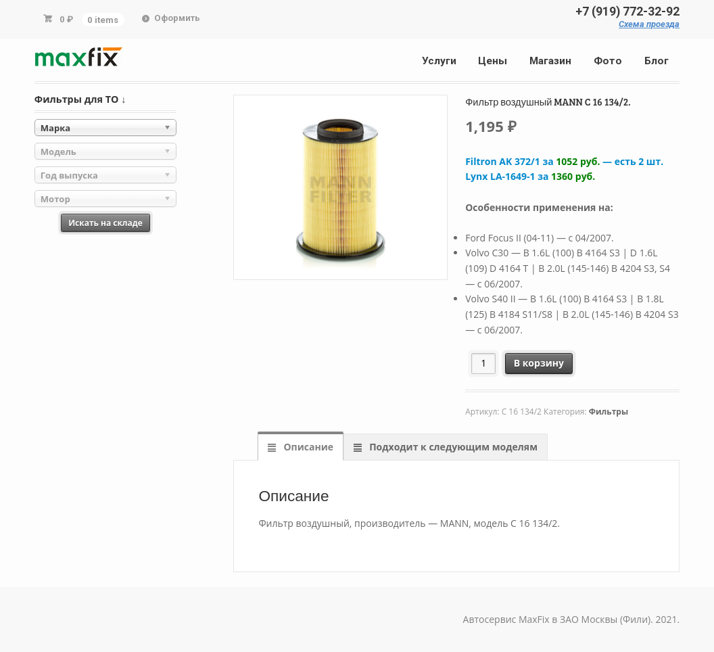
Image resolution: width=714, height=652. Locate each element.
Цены (492, 61)
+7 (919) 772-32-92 (627, 11)
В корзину (539, 362)
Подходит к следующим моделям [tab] (452, 446)
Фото (608, 61)
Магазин (550, 61)
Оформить (177, 18)
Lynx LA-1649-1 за (530, 176)
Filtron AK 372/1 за (564, 161)
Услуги (439, 61)
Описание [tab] (307, 446)
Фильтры (608, 411)
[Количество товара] (483, 363)
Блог (656, 61)
